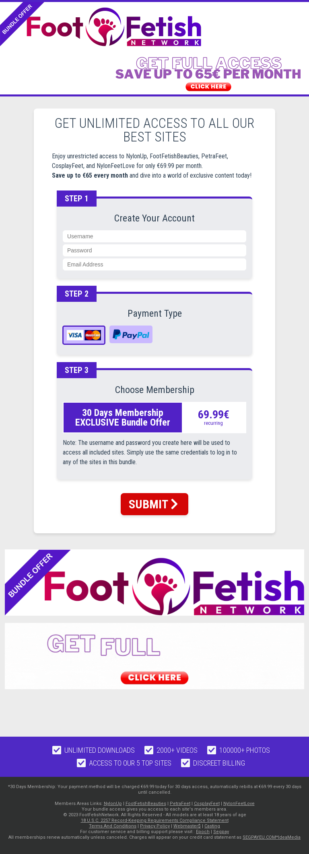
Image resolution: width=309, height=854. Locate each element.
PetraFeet (180, 803)
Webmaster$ (187, 826)
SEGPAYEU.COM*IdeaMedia (272, 837)
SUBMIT (153, 504)
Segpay (221, 831)
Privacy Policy (155, 826)
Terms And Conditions (112, 826)
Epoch (203, 831)
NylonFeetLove (239, 803)
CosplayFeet (207, 803)
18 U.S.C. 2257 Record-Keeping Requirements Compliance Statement (155, 820)
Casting (212, 826)
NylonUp (113, 803)
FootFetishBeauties (146, 803)
